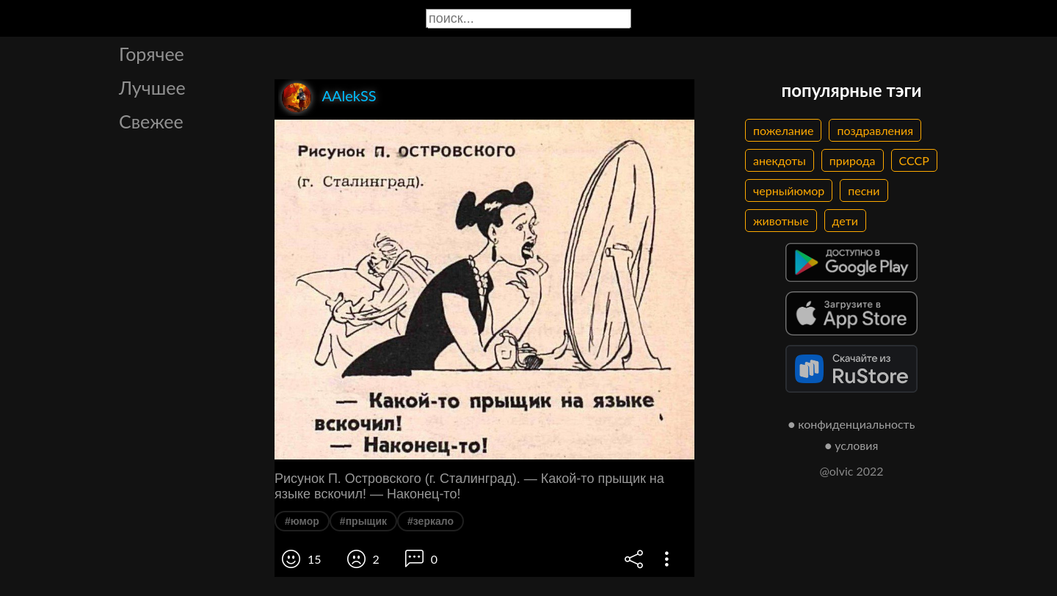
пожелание (783, 130)
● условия (852, 445)
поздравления (875, 130)
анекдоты (779, 160)
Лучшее (152, 87)
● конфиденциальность (851, 424)
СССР (914, 160)
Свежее (151, 121)
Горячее (151, 54)
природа (852, 160)
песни (863, 190)
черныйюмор (788, 190)
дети (845, 221)
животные (781, 221)
